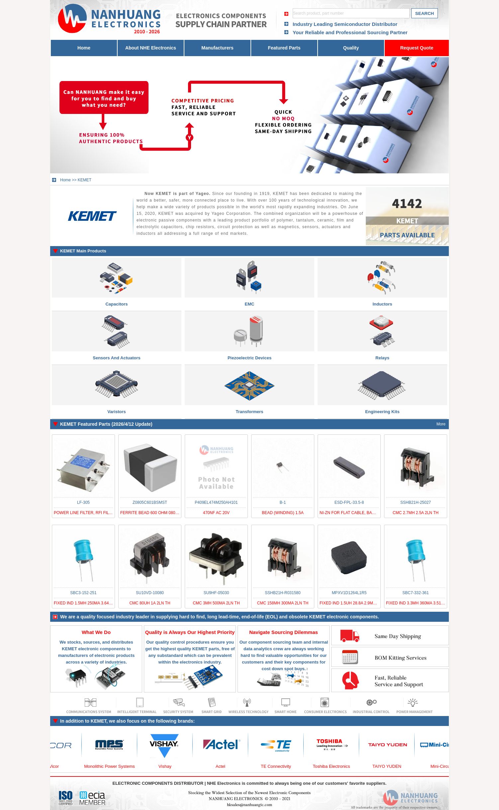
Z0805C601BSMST (150, 502)
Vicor (57, 766)
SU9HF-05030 (216, 592)
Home (83, 47)
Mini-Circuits (446, 766)
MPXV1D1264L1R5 (349, 592)
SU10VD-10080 (150, 592)
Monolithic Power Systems (113, 766)
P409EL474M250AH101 (216, 502)
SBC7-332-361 (415, 592)
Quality (351, 47)
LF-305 (83, 502)
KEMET (84, 180)
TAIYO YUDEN (390, 766)
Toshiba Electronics (335, 766)
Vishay (168, 766)
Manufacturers (217, 47)
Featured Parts (284, 47)
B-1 (283, 502)
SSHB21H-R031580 (282, 592)
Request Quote (417, 47)
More (441, 424)
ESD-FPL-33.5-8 (349, 502)
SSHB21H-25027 (415, 502)
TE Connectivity (279, 766)
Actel (224, 766)
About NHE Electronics (150, 47)
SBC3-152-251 (83, 592)
